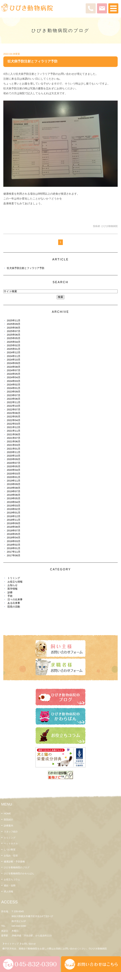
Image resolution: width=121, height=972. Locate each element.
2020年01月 (13, 477)
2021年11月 (13, 430)
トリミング (14, 578)
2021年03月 (13, 444)
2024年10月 (13, 359)
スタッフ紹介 (11, 831)
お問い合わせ (29, 943)
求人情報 (8, 891)
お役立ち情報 (15, 581)
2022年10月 (13, 405)
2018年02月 (13, 544)
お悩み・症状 (11, 855)
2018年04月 (13, 537)
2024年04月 (13, 377)
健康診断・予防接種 (14, 861)
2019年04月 (13, 502)
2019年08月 (13, 487)
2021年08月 (13, 434)
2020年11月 (13, 452)
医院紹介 (8, 819)
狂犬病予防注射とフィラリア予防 (33, 61)
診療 (10, 592)
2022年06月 (13, 413)
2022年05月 (13, 416)
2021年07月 (13, 437)
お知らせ (13, 585)
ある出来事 (14, 602)
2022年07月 (13, 409)
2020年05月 (13, 466)
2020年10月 (13, 455)
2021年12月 (13, 427)
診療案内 (8, 825)
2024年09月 (13, 363)
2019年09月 (13, 484)
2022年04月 (13, 420)
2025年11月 (13, 320)
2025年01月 (13, 348)
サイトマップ (12, 943)
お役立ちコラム (12, 879)
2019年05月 (13, 498)
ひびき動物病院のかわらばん (19, 873)
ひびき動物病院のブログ (17, 867)
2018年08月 (13, 526)
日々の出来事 (15, 599)
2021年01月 (13, 448)
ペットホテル (11, 843)
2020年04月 (13, 469)
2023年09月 (13, 391)
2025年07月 (13, 331)
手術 (10, 595)
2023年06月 (13, 398)
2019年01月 (13, 512)
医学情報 (13, 588)
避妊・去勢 (10, 885)
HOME (7, 813)
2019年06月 (13, 494)
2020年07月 (13, 462)
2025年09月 (13, 323)
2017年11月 (13, 551)
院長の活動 (14, 606)
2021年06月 (13, 441)
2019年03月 (13, 505)
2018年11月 (13, 519)
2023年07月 (13, 395)
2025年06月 (13, 334)
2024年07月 (13, 370)
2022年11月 (13, 402)
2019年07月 (13, 491)
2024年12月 (13, 352)
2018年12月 (13, 516)
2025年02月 (13, 345)
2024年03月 (13, 381)
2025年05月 (13, 338)
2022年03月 (13, 423)
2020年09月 (13, 459)
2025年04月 (13, 341)
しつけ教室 (10, 849)
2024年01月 (13, 388)
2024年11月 (13, 356)
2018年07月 (13, 530)
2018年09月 (13, 523)
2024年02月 (13, 384)
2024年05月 (13, 373)
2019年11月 (13, 480)
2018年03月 (13, 541)
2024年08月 (13, 366)
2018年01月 (13, 548)
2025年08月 (13, 327)
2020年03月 (13, 473)
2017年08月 (13, 555)
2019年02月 (13, 509)
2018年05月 (13, 534)
